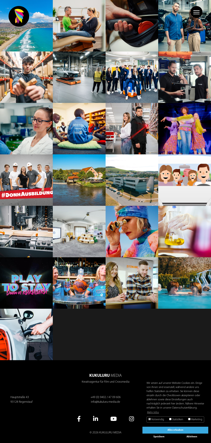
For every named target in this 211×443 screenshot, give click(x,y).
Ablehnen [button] (191, 436)
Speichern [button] (158, 436)
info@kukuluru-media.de (105, 401)
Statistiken (176, 419)
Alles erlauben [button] (175, 430)
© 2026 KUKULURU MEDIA (105, 432)
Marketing (195, 419)
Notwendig (156, 419)
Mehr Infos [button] (153, 412)
